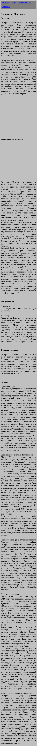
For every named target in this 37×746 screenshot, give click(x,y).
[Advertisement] (18, 117)
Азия (14, 3)
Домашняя (6, 3)
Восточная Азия (24, 3)
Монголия (6, 7)
